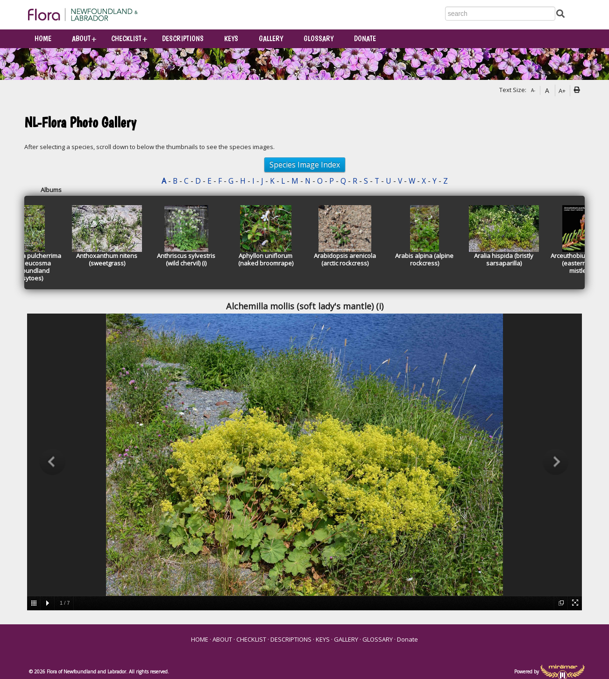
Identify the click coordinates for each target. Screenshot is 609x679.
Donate (365, 38)
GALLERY (271, 38)
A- (533, 90)
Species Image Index (304, 164)
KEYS (231, 38)
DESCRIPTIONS (183, 38)
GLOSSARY (318, 38)
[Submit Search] (560, 13)
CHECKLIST (126, 38)
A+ (562, 90)
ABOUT (81, 38)
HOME (43, 38)
